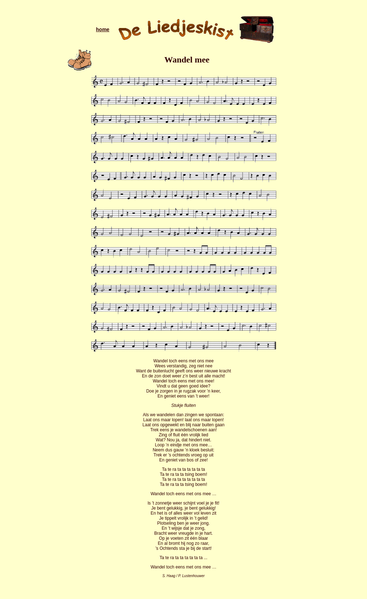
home (102, 29)
